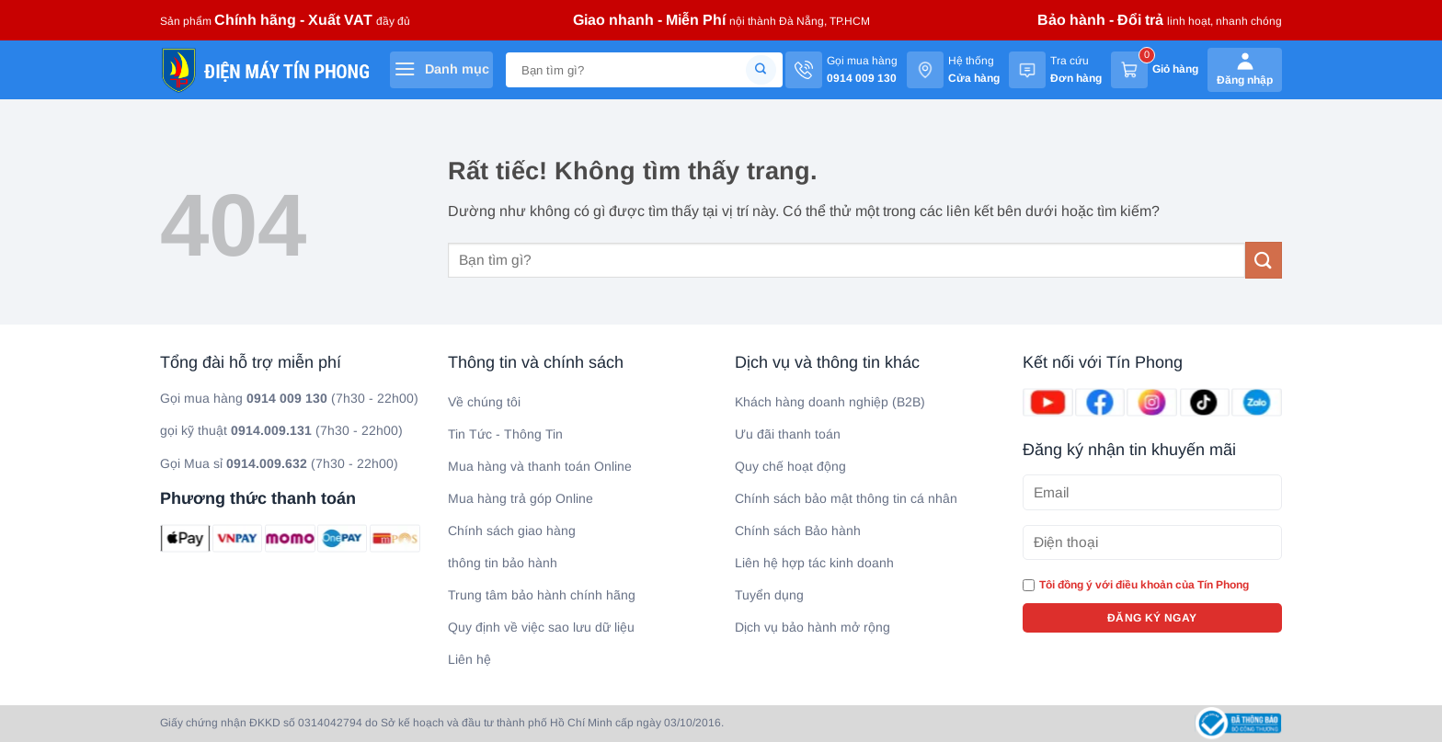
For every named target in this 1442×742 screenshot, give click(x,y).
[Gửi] (761, 70)
